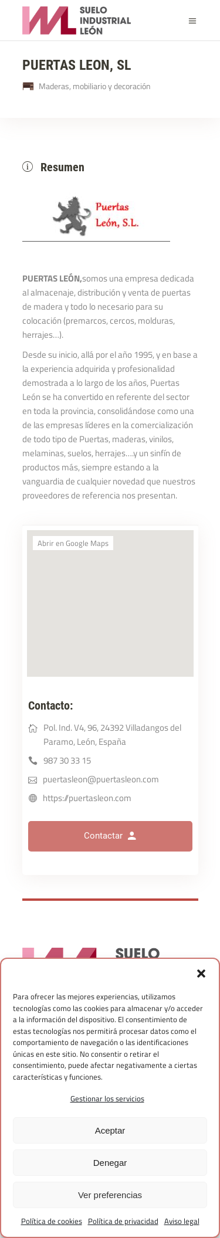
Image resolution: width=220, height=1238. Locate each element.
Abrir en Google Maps (73, 543)
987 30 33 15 (67, 760)
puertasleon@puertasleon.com (101, 779)
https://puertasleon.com (87, 798)
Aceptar (110, 1130)
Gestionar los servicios (107, 1098)
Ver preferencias (110, 1195)
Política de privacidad (123, 1221)
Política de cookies (51, 1221)
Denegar (110, 1163)
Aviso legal (181, 1221)
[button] (201, 973)
